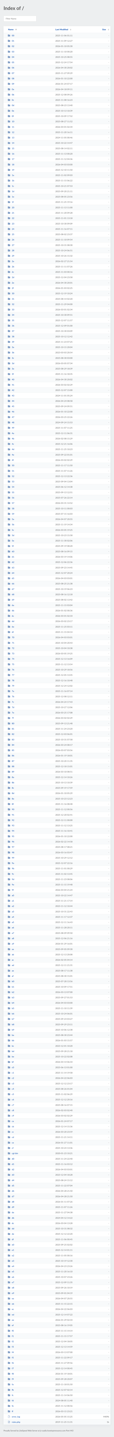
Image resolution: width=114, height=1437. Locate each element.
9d (11, 879)
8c (11, 788)
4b (11, 438)
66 (11, 583)
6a (11, 605)
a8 (11, 938)
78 (11, 680)
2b (11, 266)
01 (11, 41)
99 (11, 857)
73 (11, 653)
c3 (11, 1083)
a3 (11, 911)
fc (11, 1395)
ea (11, 1298)
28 (11, 250)
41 (11, 385)
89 (11, 771)
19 (11, 170)
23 (11, 223)
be (11, 1056)
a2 (11, 906)
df (11, 1239)
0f (11, 116)
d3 (11, 1174)
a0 (11, 895)
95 (11, 836)
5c (11, 530)
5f (11, 546)
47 (11, 417)
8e (11, 798)
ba (11, 1035)
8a (11, 777)
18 (11, 164)
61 (11, 556)
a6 (11, 927)
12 (11, 132)
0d (11, 105)
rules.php (14, 1422)
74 (11, 659)
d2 (11, 1169)
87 (11, 761)
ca (11, 1121)
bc (11, 1046)
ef (11, 1325)
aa (11, 949)
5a (11, 519)
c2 (11, 1078)
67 (11, 589)
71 (11, 643)
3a (11, 347)
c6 (11, 1099)
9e (11, 884)
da (11, 1212)
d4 (11, 1180)
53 (11, 481)
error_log (14, 1416)
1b (11, 180)
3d (11, 363)
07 (11, 73)
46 (11, 411)
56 (11, 497)
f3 (11, 1346)
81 (11, 728)
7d (11, 707)
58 (11, 508)
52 (11, 476)
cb (11, 1126)
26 (11, 239)
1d (11, 191)
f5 (11, 1357)
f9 (11, 1379)
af (11, 976)
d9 (11, 1207)
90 (11, 809)
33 (11, 309)
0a (11, 89)
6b (11, 610)
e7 (11, 1282)
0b (11, 94)
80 (11, 723)
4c (11, 444)
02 (11, 46)
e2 (11, 1255)
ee (11, 1320)
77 (11, 675)
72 (11, 648)
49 (11, 427)
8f (11, 804)
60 (11, 551)
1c (11, 186)
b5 (11, 1008)
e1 (11, 1250)
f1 (11, 1336)
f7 (11, 1368)
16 (11, 153)
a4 (11, 917)
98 (11, 852)
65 (11, 578)
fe (11, 1406)
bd (11, 1051)
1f (11, 202)
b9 (11, 1029)
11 (11, 127)
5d (11, 535)
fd (11, 1400)
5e (11, 540)
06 (11, 67)
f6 (11, 1363)
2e (11, 282)
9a (11, 863)
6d (11, 621)
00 (11, 35)
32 (11, 304)
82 (11, 734)
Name (11, 29)
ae (11, 970)
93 (11, 825)
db (11, 1218)
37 (11, 331)
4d (11, 449)
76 (11, 669)
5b (11, 524)
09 (11, 84)
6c (11, 616)
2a (11, 261)
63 (11, 567)
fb (11, 1390)
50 (11, 465)
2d (11, 277)
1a (11, 175)
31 (11, 299)
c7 (11, 1105)
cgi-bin (13, 1153)
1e (11, 196)
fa (11, 1384)
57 (11, 503)
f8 (11, 1373)
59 (11, 514)
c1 (11, 1072)
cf (11, 1148)
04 (11, 57)
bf (11, 1062)
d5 (11, 1185)
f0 (11, 1330)
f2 (11, 1341)
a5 (11, 922)
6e (11, 626)
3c (11, 358)
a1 (11, 900)
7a (11, 691)
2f (11, 288)
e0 (11, 1244)
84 (11, 745)
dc (11, 1223)
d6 (11, 1191)
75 (11, 664)
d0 (11, 1158)
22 (11, 218)
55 (11, 492)
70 (11, 637)
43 (11, 395)
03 (11, 51)
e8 (11, 1287)
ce (11, 1142)
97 (11, 847)
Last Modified (61, 29)
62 (11, 562)
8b (11, 782)
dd (11, 1228)
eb (11, 1303)
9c (11, 874)
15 (11, 148)
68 (11, 594)
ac (11, 960)
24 (11, 229)
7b (11, 696)
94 (11, 831)
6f (11, 632)
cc (11, 1132)
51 (11, 471)
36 (11, 325)
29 (11, 255)
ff (10, 1411)
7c (11, 702)
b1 (11, 987)
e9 (11, 1293)
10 (11, 121)
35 (11, 320)
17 (11, 159)
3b (11, 352)
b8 (11, 1024)
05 (11, 62)
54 (11, 487)
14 (11, 143)
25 (11, 234)
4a (11, 433)
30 (11, 293)
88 (11, 766)
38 (11, 336)
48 (11, 422)
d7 (11, 1196)
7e (11, 712)
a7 (11, 933)
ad (11, 965)
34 (11, 315)
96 (11, 841)
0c (11, 100)
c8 (11, 1110)
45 (11, 406)
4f (11, 460)
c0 (11, 1067)
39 (11, 342)
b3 (11, 997)
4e (11, 454)
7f (11, 718)
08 (11, 78)
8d (11, 793)
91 (11, 815)
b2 (11, 992)
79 (11, 686)
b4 (11, 1003)
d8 (11, 1201)
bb (11, 1040)
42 (11, 390)
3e (11, 368)
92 (11, 820)
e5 (11, 1271)
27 (11, 245)
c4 (11, 1089)
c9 (11, 1115)
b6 (11, 1013)
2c (11, 272)
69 (11, 599)
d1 (11, 1164)
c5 (11, 1094)
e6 (11, 1277)
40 (11, 379)
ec (11, 1309)
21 (11, 213)
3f (11, 374)
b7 (11, 1019)
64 (11, 573)
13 (11, 137)
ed (11, 1314)
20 (11, 207)
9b (11, 868)
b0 (11, 981)
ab (11, 954)
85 (11, 750)
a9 (11, 943)
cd (11, 1137)
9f (11, 890)
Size (104, 29)
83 (11, 739)
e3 (11, 1261)
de (11, 1234)
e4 (11, 1266)
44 (11, 401)
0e (11, 110)
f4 (11, 1352)
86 (11, 755)
